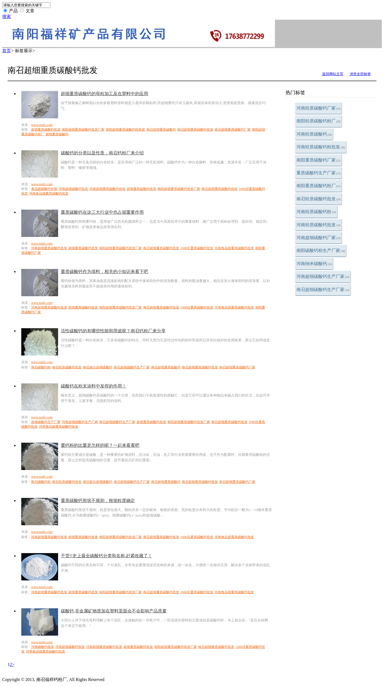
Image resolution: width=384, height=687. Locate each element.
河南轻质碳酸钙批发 (318, 224)
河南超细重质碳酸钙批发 (107, 189)
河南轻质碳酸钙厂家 (318, 108)
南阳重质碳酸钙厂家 (318, 160)
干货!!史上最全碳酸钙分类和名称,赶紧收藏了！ (106, 555)
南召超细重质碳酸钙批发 (195, 129)
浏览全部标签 (360, 74)
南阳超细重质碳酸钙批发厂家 (83, 129)
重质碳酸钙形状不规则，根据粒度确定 (98, 500)
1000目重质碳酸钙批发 (197, 248)
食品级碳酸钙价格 (44, 189)
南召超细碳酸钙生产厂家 (322, 289)
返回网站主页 (332, 74)
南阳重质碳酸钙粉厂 (318, 185)
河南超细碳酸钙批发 (73, 189)
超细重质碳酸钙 (57, 134)
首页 (6, 50)
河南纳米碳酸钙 (314, 263)
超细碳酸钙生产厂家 (46, 422)
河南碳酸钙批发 (42, 647)
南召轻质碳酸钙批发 (318, 198)
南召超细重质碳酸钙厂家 (233, 129)
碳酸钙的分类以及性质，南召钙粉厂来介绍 (102, 153)
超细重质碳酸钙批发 (46, 129)
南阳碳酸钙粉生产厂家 (320, 250)
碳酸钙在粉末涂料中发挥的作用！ (93, 386)
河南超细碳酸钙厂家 (318, 237)
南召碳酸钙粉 (41, 367)
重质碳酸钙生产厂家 (318, 173)
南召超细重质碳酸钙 (161, 129)
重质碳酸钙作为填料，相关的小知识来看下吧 (104, 271)
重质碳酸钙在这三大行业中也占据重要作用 (102, 212)
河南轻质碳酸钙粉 (316, 211)
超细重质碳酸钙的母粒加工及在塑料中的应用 (104, 93)
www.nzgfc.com (42, 125)
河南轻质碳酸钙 (314, 134)
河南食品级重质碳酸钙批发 (48, 193)
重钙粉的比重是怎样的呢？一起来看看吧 (100, 445)
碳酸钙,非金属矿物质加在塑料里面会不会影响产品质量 (114, 611)
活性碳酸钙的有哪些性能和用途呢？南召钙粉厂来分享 (113, 330)
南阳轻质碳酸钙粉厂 (318, 121)
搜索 (6, 16)
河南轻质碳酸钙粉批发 (320, 147)
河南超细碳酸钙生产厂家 (322, 276)
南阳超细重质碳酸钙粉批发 (125, 129)
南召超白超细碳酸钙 (97, 367)
